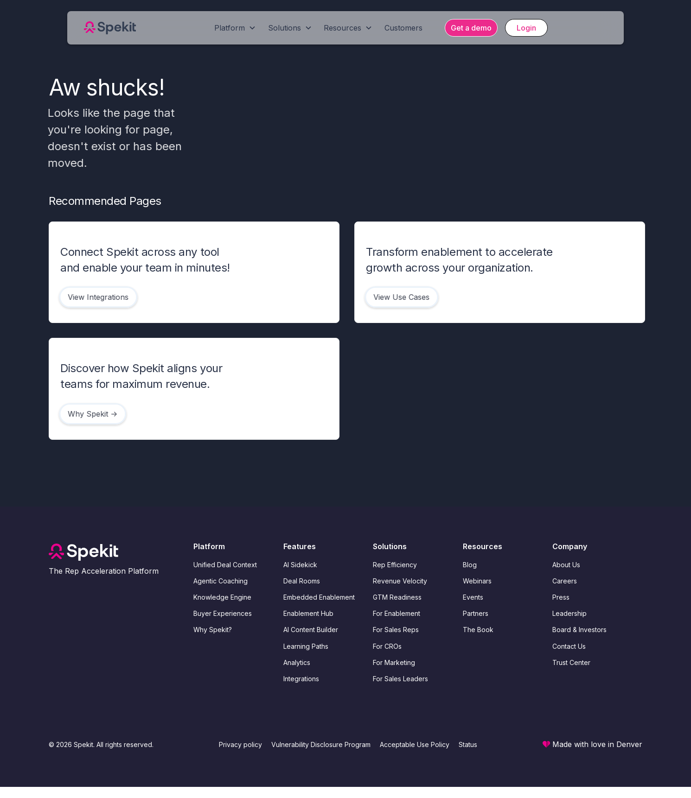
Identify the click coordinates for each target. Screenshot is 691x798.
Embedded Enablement (319, 597)
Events (473, 597)
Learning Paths (305, 646)
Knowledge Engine (222, 597)
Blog (470, 565)
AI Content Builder (310, 629)
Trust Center (571, 662)
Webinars (477, 581)
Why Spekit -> (90, 413)
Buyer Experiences (222, 613)
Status (468, 744)
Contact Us (569, 646)
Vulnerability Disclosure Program (321, 744)
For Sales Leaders (400, 679)
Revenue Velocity (400, 581)
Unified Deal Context (225, 565)
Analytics (296, 662)
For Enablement (396, 613)
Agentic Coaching (220, 581)
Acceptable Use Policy (414, 744)
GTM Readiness (397, 597)
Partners (475, 613)
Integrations (301, 679)
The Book (478, 629)
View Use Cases (399, 297)
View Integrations (96, 297)
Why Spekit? (212, 629)
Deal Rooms (301, 581)
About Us (566, 565)
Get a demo (471, 27)
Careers (564, 581)
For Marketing (394, 662)
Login (526, 27)
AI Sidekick (300, 565)
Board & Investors (579, 629)
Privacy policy (240, 744)
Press (560, 597)
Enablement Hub (308, 613)
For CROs (387, 646)
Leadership (569, 613)
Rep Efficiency (395, 565)
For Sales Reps (396, 629)
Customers (403, 27)
